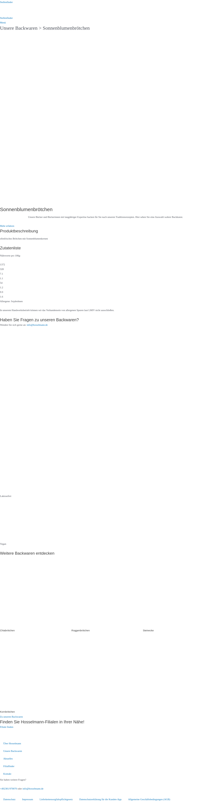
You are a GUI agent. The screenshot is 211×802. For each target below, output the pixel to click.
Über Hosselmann (12, 743)
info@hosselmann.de (37, 325)
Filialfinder (9, 766)
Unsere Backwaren (18, 28)
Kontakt (7, 773)
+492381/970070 (8, 788)
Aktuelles (8, 758)
